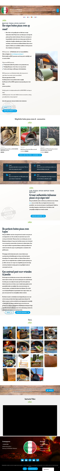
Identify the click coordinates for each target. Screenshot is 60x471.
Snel (10, 176)
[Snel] (7, 176)
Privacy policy (32, 468)
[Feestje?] (7, 167)
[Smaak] (35, 176)
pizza (30, 204)
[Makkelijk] (35, 167)
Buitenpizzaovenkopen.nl (17, 10)
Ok (24, 468)
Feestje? (11, 166)
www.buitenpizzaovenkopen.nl (17, 55)
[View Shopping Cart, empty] (53, 11)
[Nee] (58, 467)
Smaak (38, 176)
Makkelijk (39, 166)
